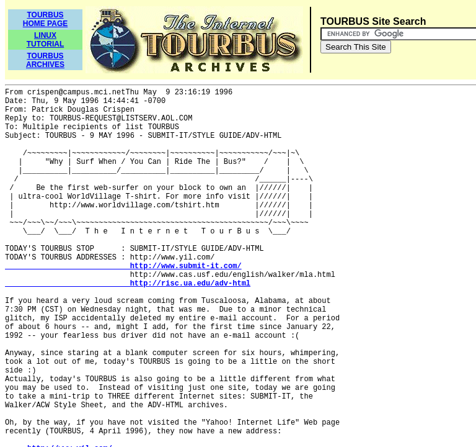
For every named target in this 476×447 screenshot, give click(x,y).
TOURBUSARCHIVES (45, 60)
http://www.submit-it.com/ (123, 266)
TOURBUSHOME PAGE (45, 19)
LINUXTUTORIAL (45, 39)
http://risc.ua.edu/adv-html (127, 283)
